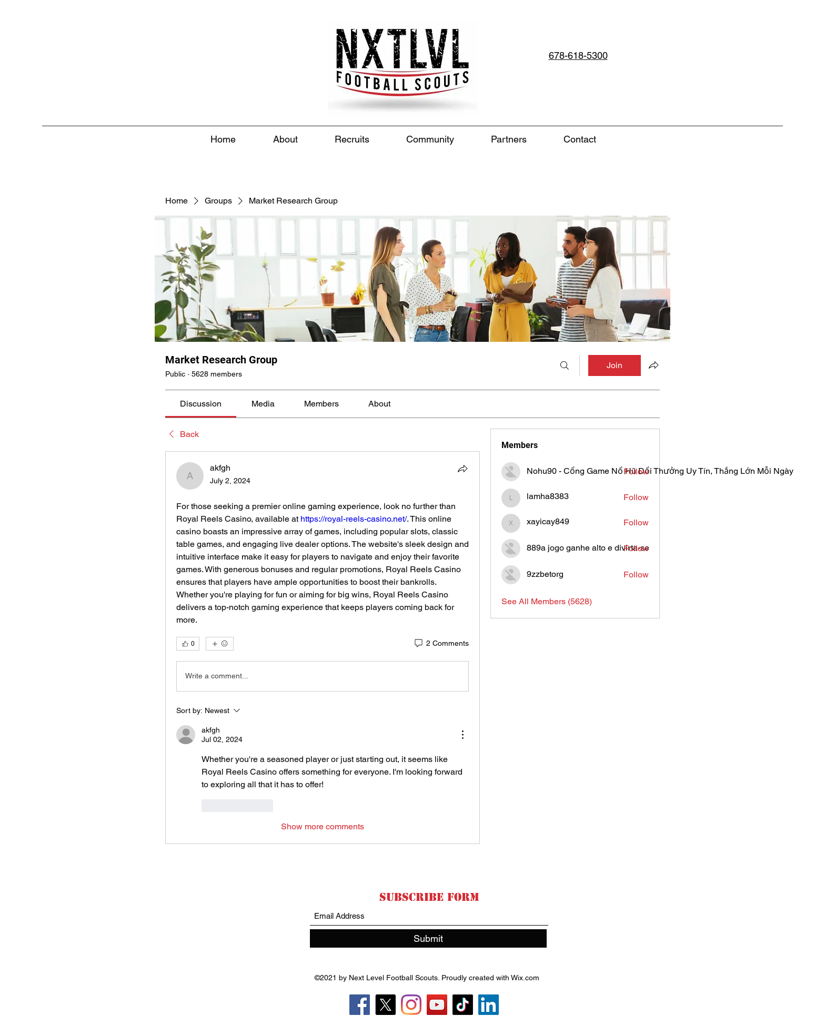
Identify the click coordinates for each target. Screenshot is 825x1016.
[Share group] (653, 365)
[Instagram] (411, 1004)
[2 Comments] (441, 643)
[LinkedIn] (488, 1004)
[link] (201, 404)
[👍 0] (187, 644)
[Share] (462, 468)
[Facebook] (359, 1004)
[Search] (564, 365)
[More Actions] (462, 734)
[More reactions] (220, 644)
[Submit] (428, 938)
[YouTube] (437, 1004)
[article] (322, 647)
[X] (385, 1004)
